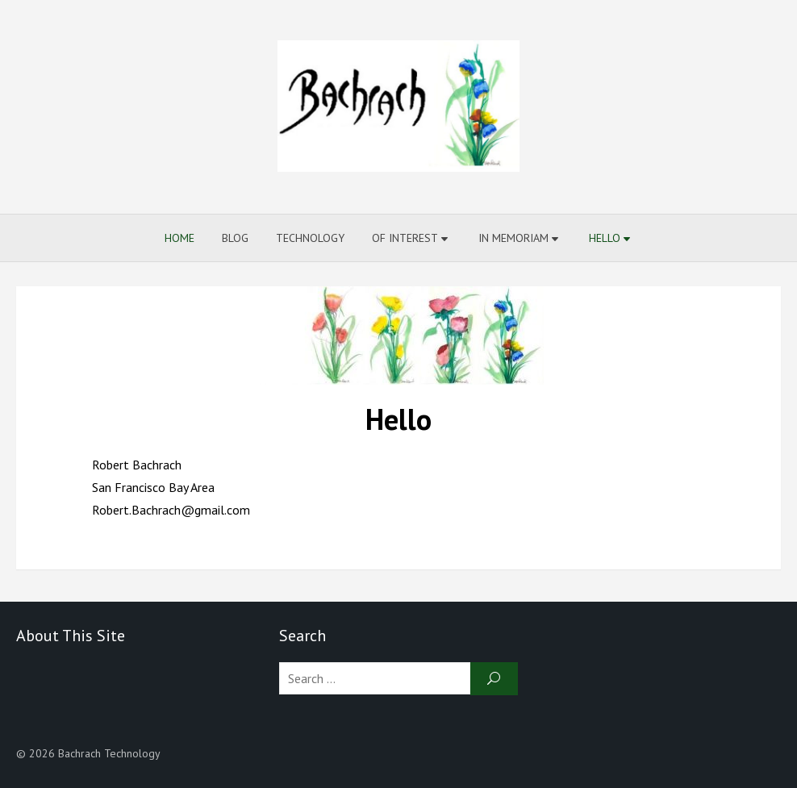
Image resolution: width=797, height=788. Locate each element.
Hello (604, 238)
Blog (235, 238)
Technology (310, 238)
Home (179, 238)
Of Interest (405, 238)
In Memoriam (513, 238)
